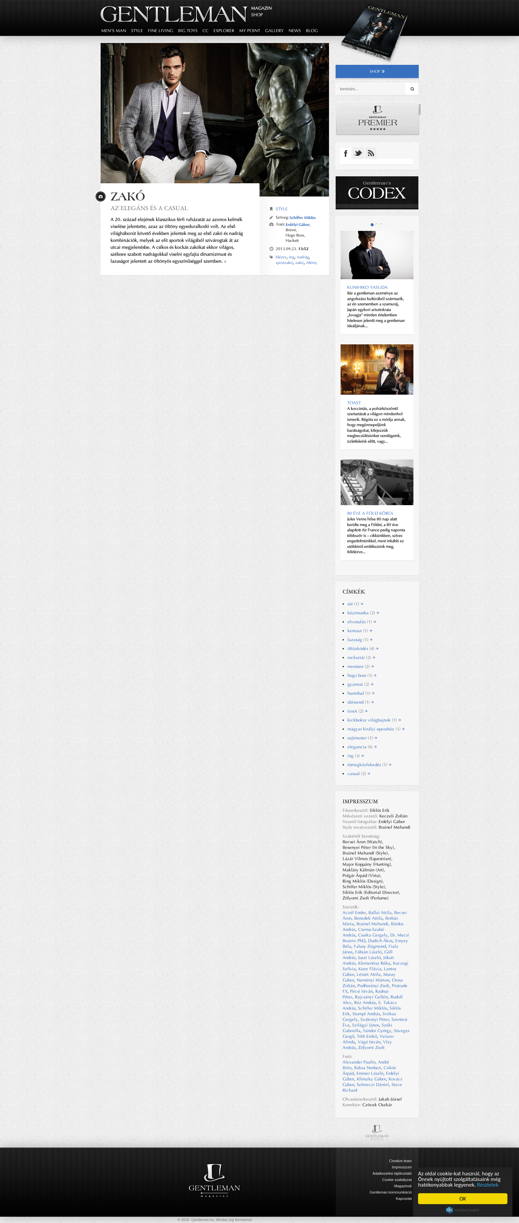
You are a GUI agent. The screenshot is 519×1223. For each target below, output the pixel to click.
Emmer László (369, 1073)
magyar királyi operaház (376, 728)
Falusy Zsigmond (370, 946)
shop (377, 71)
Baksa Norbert (367, 1067)
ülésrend (361, 702)
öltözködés (363, 648)
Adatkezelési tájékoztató (392, 1173)
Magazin (261, 8)
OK (462, 1198)
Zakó (128, 196)
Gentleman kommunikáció (391, 1192)
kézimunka (363, 612)
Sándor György (377, 1030)
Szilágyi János (365, 1025)
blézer (281, 257)
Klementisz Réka (374, 963)
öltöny (311, 262)
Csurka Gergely (373, 935)
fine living (160, 30)
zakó (299, 262)
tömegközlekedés (369, 764)
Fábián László (368, 951)
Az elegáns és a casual (149, 208)
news (295, 30)
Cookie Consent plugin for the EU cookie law (462, 1210)
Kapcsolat (404, 1199)
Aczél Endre (354, 912)
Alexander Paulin (359, 1062)
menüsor (361, 666)
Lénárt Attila (369, 974)
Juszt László (369, 957)
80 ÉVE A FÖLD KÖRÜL (370, 513)
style (137, 30)
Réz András (365, 1002)
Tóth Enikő (367, 1036)
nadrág (303, 257)
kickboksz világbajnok (374, 720)
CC (206, 30)
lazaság (360, 639)
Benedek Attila (368, 918)
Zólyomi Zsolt (371, 1047)
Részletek (488, 1184)
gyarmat (360, 684)
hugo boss (362, 675)
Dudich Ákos (380, 940)
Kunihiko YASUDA (367, 287)
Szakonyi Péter (374, 1019)
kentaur (360, 630)
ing (291, 257)
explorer (223, 30)
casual (359, 773)
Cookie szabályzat (397, 1180)
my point (249, 30)
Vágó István (369, 1041)
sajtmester (362, 737)
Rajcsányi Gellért (371, 996)
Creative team (400, 1161)
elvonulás (362, 621)
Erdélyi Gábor (298, 224)
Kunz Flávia (369, 968)
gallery (274, 30)
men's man (113, 30)
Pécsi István (361, 991)
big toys (188, 30)
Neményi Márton (373, 980)
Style (282, 208)
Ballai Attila (380, 912)
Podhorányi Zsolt (373, 985)
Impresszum (402, 1167)
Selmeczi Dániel (373, 1084)
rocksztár (361, 657)
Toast (354, 402)
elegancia (362, 746)
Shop (257, 14)
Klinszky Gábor (371, 1078)
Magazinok (403, 1186)
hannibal (361, 693)
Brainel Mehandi (372, 923)
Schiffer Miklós (303, 217)
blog (312, 30)
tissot (357, 711)
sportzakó (284, 262)
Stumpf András (366, 1013)
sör (355, 603)
